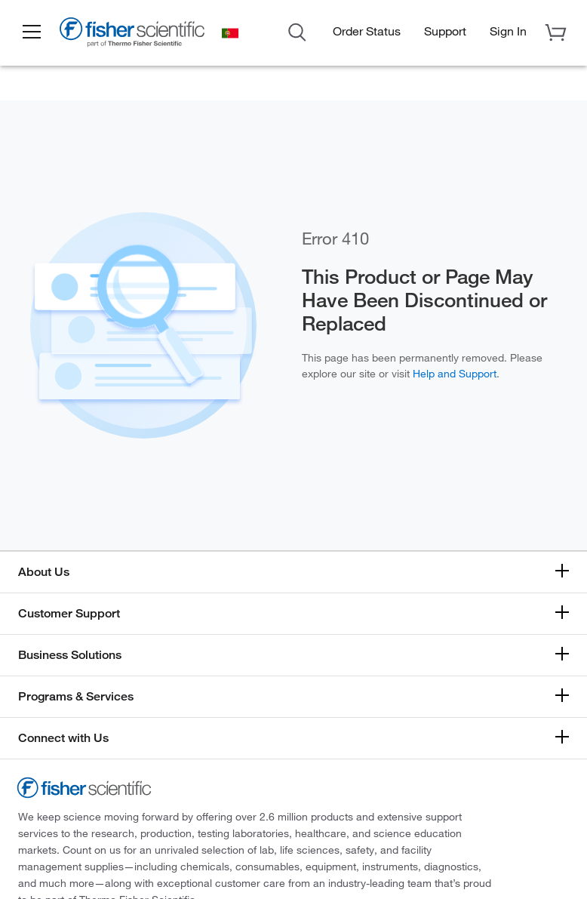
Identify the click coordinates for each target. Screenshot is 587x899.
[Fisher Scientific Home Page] (132, 35)
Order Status (367, 30)
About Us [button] (43, 572)
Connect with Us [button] (63, 738)
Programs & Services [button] (76, 696)
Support (445, 30)
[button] (31, 32)
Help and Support (454, 373)
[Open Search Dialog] (297, 31)
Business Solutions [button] (69, 655)
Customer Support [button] (69, 613)
